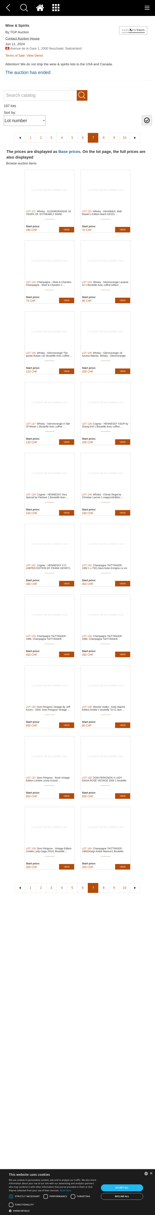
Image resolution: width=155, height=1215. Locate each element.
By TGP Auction (17, 32)
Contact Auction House (22, 38)
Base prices (69, 151)
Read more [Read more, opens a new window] (65, 1190)
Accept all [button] (122, 1187)
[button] (53, 1210)
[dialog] (77, 1192)
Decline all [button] (122, 1196)
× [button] (151, 1173)
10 (124, 137)
